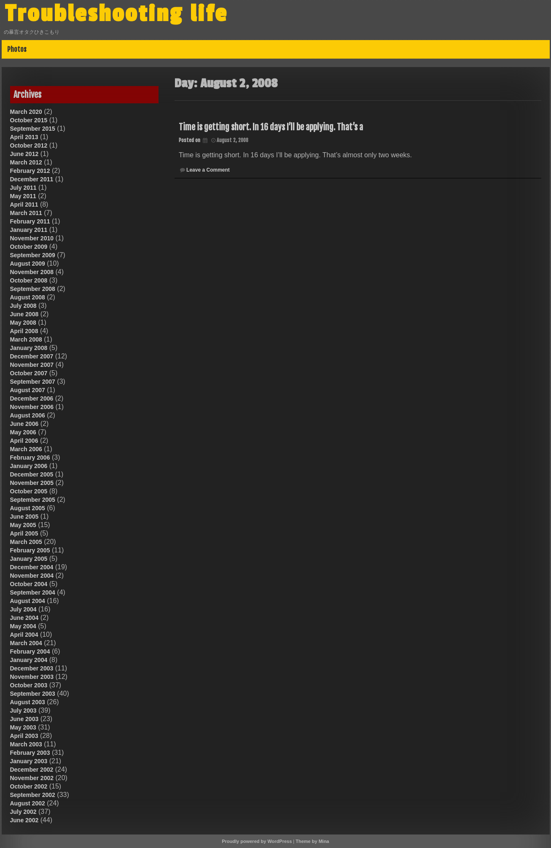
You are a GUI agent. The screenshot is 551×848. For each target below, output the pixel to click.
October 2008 (29, 280)
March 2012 (26, 162)
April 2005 (24, 533)
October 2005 (29, 491)
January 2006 (29, 466)
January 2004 (29, 660)
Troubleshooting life (116, 14)
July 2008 (23, 305)
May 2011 (23, 196)
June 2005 (24, 516)
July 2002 (23, 811)
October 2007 (29, 373)
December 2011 (32, 179)
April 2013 (24, 137)
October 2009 (29, 246)
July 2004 (23, 609)
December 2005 (32, 474)
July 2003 (23, 710)
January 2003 (29, 761)
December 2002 (32, 769)
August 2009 (27, 263)
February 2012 (30, 170)
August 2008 (27, 297)
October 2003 (29, 685)
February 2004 (30, 651)
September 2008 (32, 288)
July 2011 (23, 187)
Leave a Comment (208, 170)
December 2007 (32, 356)
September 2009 (32, 255)
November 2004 (32, 575)
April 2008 (24, 331)
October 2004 (29, 584)
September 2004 (32, 592)
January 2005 (29, 558)
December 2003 (32, 668)
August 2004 (27, 601)
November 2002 (32, 778)
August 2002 (27, 803)
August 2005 (27, 508)
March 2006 (26, 449)
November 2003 (32, 676)
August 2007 (27, 390)
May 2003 (23, 727)
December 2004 (32, 567)
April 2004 (24, 634)
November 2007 (32, 364)
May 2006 (23, 432)
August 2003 (27, 702)
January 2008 (29, 348)
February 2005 (30, 550)
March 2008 (26, 339)
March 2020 (26, 111)
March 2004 (26, 643)
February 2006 (30, 457)
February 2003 (30, 752)
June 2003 (24, 719)
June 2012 (24, 154)
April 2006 (24, 440)
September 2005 (32, 499)
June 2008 (24, 314)
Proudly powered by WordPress (257, 841)
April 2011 (24, 204)
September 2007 (32, 381)
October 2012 (29, 145)
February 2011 (30, 221)
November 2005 (32, 482)
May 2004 (23, 626)
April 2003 (24, 735)
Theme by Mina (312, 841)
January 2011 (29, 229)
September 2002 (32, 794)
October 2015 (29, 120)
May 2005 (23, 525)
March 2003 (26, 744)
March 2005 (26, 541)
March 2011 (26, 213)
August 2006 (27, 415)
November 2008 (32, 272)
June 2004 (24, 617)
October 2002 (29, 786)
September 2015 (32, 128)
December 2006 (32, 398)
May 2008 (23, 322)
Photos (17, 49)
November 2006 (32, 407)
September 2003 (32, 693)
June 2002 (24, 820)
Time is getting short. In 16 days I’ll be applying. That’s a (271, 127)
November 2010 (32, 238)
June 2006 (24, 423)
